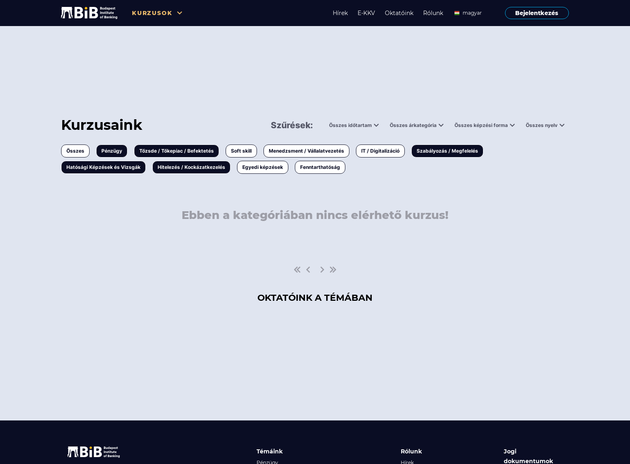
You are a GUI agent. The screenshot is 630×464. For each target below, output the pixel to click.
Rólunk (433, 13)
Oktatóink (399, 13)
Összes (75, 151)
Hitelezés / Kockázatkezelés (191, 167)
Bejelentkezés (536, 13)
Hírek (340, 13)
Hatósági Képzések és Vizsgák (103, 167)
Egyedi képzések (262, 167)
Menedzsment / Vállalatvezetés (306, 151)
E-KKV (366, 13)
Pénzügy (111, 151)
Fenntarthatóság (320, 167)
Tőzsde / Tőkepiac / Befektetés (176, 151)
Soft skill (241, 151)
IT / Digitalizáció (380, 151)
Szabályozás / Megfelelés (447, 151)
